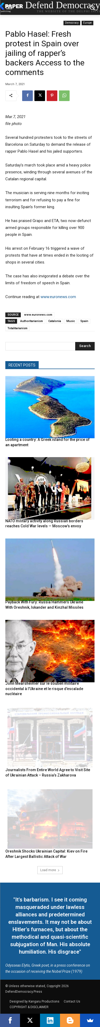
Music (70, 321)
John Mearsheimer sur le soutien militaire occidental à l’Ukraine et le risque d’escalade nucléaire (44, 688)
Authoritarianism (31, 321)
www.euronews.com (58, 296)
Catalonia (54, 321)
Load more (50, 870)
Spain (84, 321)
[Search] (85, 346)
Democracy (71, 23)
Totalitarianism (17, 328)
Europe (87, 23)
